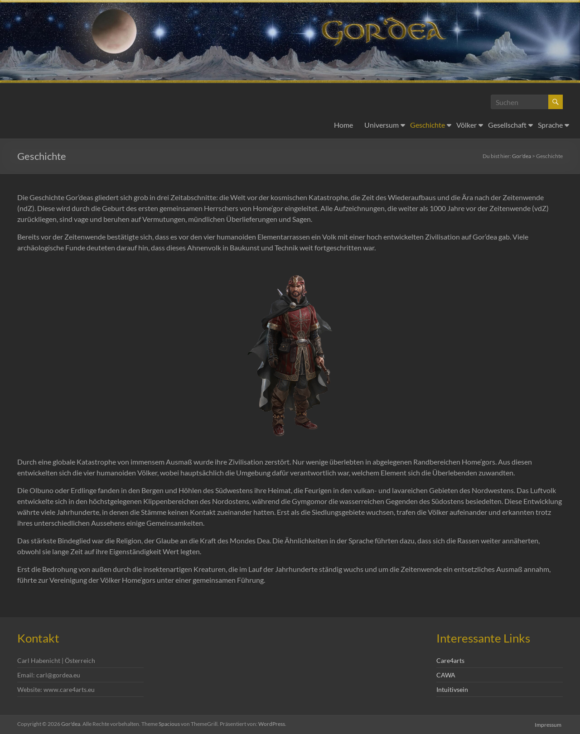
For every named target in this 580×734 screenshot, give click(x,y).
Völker (466, 124)
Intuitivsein (452, 689)
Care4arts (450, 660)
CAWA (445, 675)
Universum (381, 124)
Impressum (549, 723)
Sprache (550, 124)
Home (343, 124)
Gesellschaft (507, 124)
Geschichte (427, 124)
